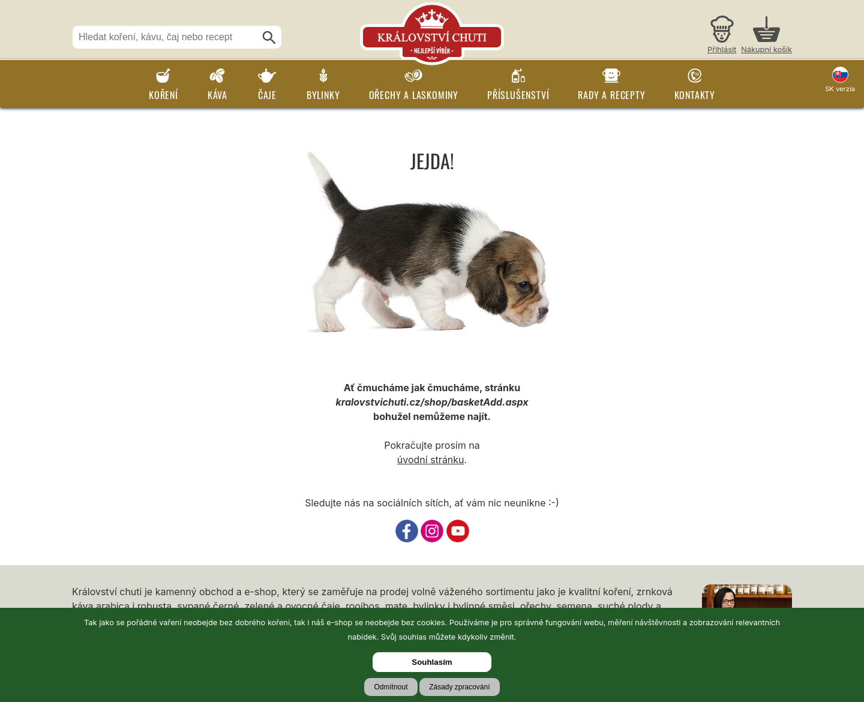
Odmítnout (390, 687)
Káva (217, 95)
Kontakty (694, 95)
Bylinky (323, 95)
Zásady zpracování (459, 687)
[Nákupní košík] (766, 36)
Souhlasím (432, 662)
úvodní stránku (430, 460)
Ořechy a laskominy (413, 95)
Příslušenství (518, 95)
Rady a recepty (611, 95)
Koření (163, 95)
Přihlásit (721, 49)
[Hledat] (269, 37)
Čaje (267, 95)
